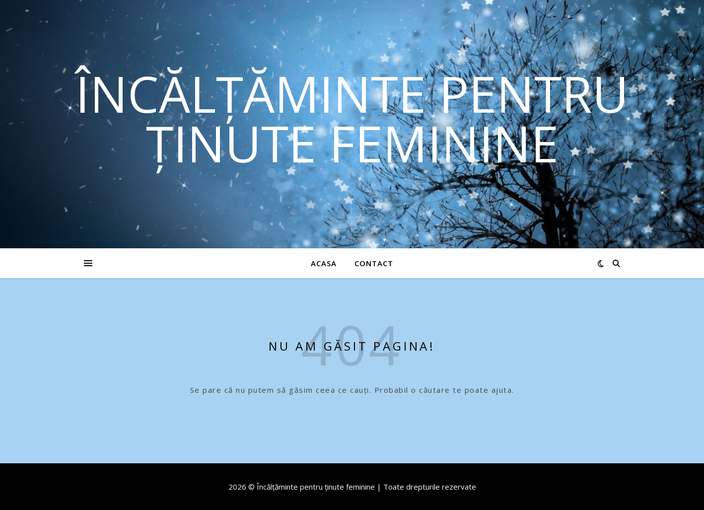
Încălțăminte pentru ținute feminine (352, 118)
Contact (373, 263)
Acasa (324, 263)
